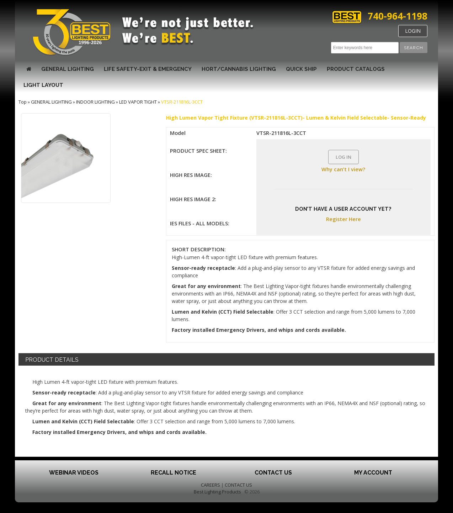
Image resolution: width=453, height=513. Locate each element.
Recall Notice (173, 472)
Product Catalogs (356, 69)
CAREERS (210, 485)
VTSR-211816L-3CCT (182, 102)
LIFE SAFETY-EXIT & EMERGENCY (148, 69)
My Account (373, 472)
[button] (413, 47)
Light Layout (43, 85)
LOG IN (343, 157)
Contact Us (273, 472)
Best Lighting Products (217, 491)
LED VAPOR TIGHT (138, 102)
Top (22, 102)
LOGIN (413, 30)
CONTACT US (238, 485)
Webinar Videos (73, 472)
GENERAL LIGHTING (67, 69)
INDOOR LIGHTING (95, 102)
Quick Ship (301, 69)
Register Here (343, 219)
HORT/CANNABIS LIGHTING (239, 69)
